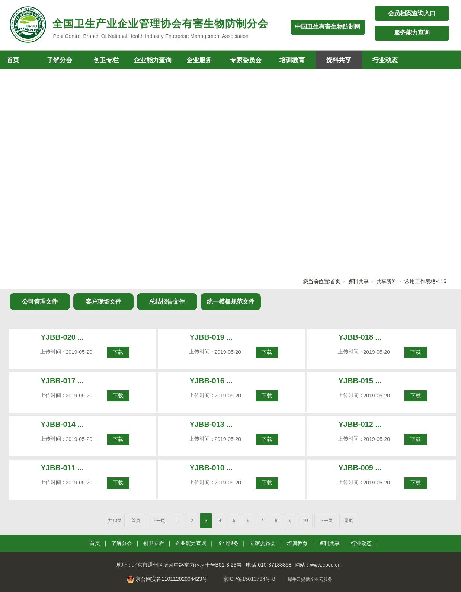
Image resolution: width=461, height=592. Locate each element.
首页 (335, 281)
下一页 (326, 520)
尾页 (348, 520)
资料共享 (338, 60)
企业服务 (199, 60)
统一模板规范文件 (230, 301)
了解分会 (59, 60)
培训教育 (292, 60)
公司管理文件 (40, 301)
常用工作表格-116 (425, 281)
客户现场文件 (103, 301)
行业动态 (385, 60)
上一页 (158, 520)
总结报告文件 (167, 301)
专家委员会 (246, 60)
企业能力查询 (153, 60)
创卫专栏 (106, 60)
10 (305, 520)
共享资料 (386, 281)
